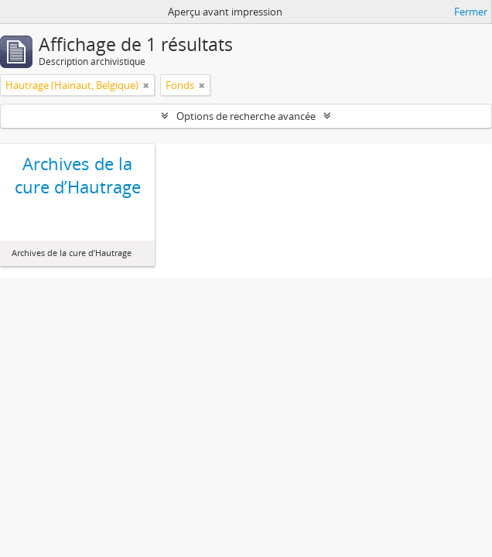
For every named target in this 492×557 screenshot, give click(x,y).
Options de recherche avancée (246, 116)
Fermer (470, 12)
